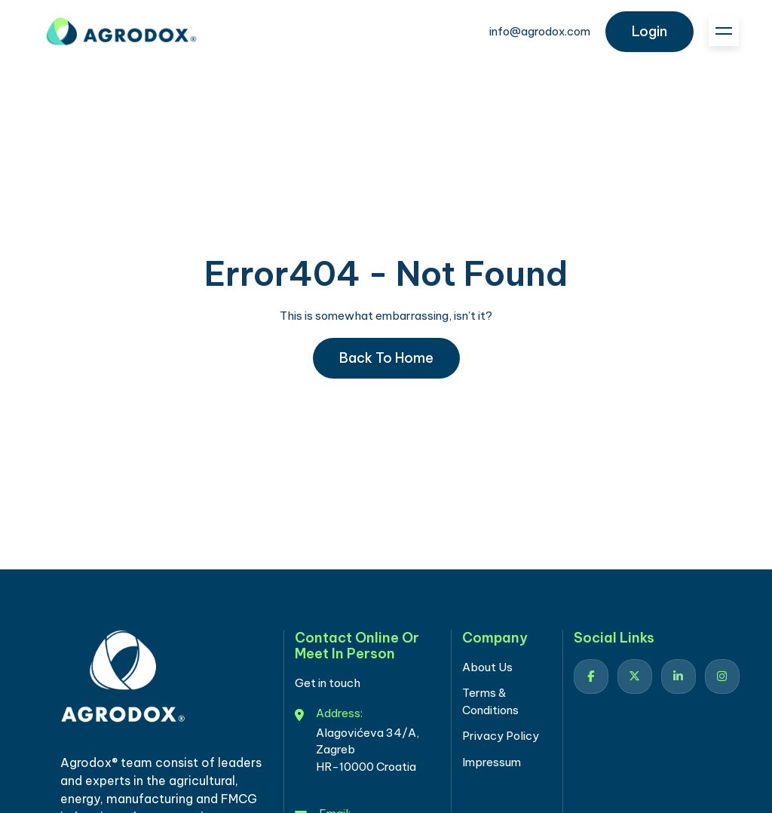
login (649, 31)
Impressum (491, 762)
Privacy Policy (500, 736)
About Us (487, 667)
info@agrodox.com (539, 31)
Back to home (386, 358)
